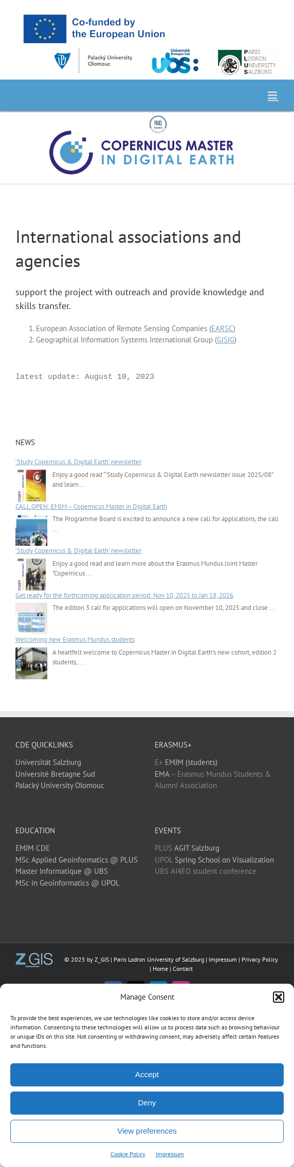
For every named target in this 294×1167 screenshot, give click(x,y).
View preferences (147, 1130)
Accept (147, 1074)
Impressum (170, 1154)
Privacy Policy (260, 959)
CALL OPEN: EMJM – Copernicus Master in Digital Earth (91, 506)
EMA (162, 774)
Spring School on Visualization (224, 860)
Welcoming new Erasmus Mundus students (75, 639)
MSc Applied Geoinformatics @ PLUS (76, 860)
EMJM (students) (191, 762)
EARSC (222, 328)
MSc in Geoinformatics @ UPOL (67, 883)
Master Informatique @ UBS (61, 871)
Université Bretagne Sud (55, 774)
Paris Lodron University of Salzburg (159, 959)
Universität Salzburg (48, 762)
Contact (183, 968)
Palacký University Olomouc (59, 785)
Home (160, 968)
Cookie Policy (128, 1154)
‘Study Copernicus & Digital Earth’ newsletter (78, 461)
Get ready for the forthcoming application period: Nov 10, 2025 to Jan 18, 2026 (124, 595)
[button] (278, 997)
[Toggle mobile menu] (273, 95)
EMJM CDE (32, 848)
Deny (147, 1102)
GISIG (225, 340)
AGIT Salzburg (196, 848)
